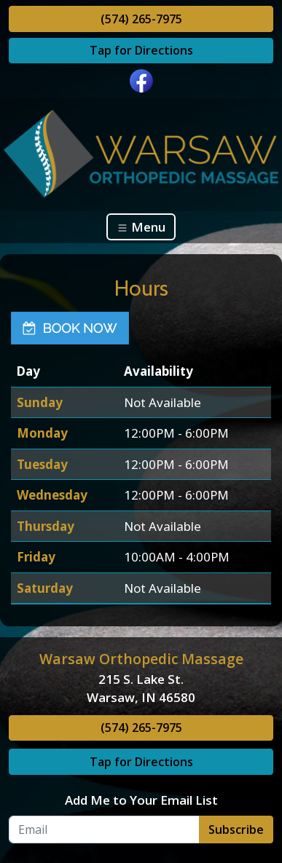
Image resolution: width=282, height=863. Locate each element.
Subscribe (236, 829)
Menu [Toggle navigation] (141, 226)
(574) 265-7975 (141, 19)
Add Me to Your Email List (141, 800)
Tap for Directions (141, 50)
